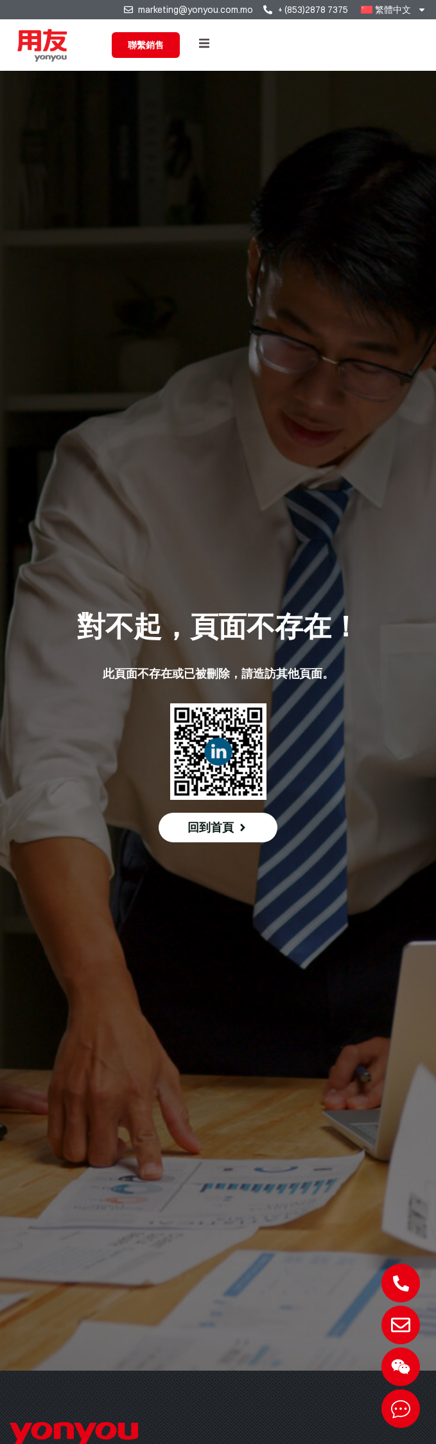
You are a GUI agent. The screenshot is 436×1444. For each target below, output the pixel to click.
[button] (204, 43)
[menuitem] (393, 9)
